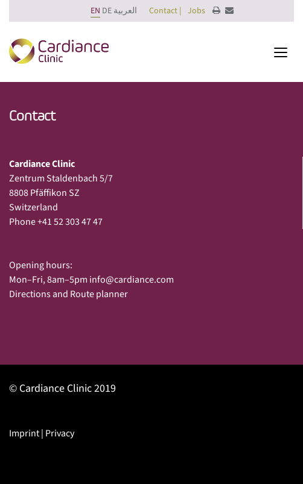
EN (95, 11)
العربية (125, 11)
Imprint (24, 433)
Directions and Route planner (68, 294)
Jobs (196, 11)
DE (107, 11)
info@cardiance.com (131, 279)
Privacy (59, 433)
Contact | (165, 11)
